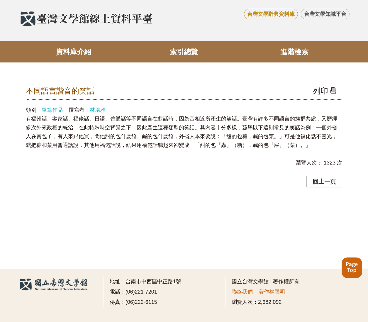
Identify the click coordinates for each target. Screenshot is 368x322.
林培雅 (98, 110)
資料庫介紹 (73, 52)
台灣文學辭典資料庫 (271, 14)
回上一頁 (324, 181)
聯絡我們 (242, 292)
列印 (325, 91)
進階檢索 (294, 52)
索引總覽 (184, 52)
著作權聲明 (272, 292)
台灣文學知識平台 (325, 14)
